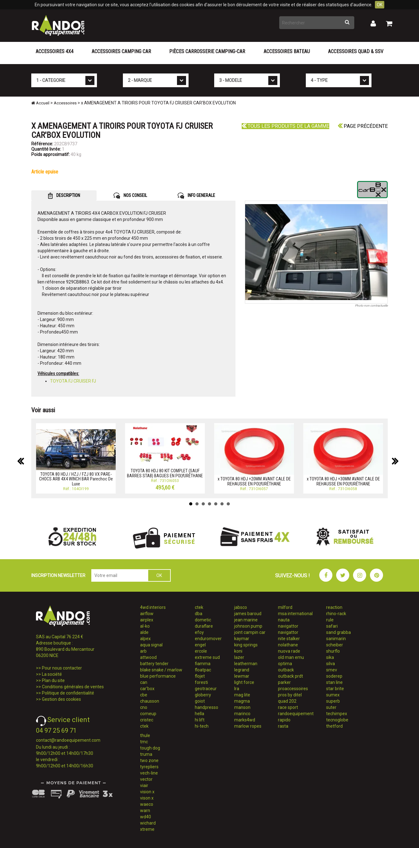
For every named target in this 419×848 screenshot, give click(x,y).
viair (144, 785)
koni (238, 651)
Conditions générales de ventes (73, 686)
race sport (288, 707)
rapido (284, 719)
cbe (143, 694)
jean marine (246, 619)
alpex (145, 638)
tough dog (150, 747)
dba (198, 613)
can (143, 682)
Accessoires (65, 103)
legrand (241, 669)
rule (330, 619)
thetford (334, 726)
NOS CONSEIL (130, 196)
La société (52, 674)
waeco (146, 804)
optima (285, 663)
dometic (203, 619)
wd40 (145, 816)
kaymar (241, 638)
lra (236, 688)
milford (285, 607)
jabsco (240, 607)
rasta (283, 726)
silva (330, 663)
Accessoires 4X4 (54, 51)
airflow (147, 613)
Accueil (40, 103)
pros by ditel (290, 694)
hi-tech (202, 726)
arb (143, 651)
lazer (239, 657)
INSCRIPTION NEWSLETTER (58, 575)
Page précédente (363, 126)
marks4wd (244, 719)
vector (146, 779)
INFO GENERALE (196, 196)
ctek (144, 726)
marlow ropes (247, 726)
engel (200, 644)
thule (145, 735)
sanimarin (336, 638)
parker (284, 682)
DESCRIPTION (64, 196)
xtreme (147, 829)
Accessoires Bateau (287, 51)
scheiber (334, 644)
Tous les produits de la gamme (285, 126)
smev (331, 669)
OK (379, 4)
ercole (201, 651)
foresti (201, 682)
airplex (146, 619)
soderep (334, 676)
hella (199, 713)
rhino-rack (336, 613)
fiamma (202, 663)
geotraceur (206, 688)
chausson (149, 701)
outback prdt (290, 676)
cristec (146, 719)
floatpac (203, 669)
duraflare (204, 626)
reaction (334, 607)
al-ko (145, 626)
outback (286, 669)
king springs (246, 644)
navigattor (288, 626)
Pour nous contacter (62, 667)
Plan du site (53, 680)
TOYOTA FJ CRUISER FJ (73, 381)
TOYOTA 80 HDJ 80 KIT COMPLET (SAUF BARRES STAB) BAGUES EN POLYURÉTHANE (165, 473)
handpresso (206, 707)
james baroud (247, 613)
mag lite (242, 694)
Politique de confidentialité (68, 692)
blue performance (158, 676)
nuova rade (289, 651)
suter (331, 707)
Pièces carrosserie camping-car (207, 51)
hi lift (199, 719)
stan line (334, 682)
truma (146, 754)
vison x (147, 797)
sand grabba (338, 632)
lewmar (241, 676)
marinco (242, 713)
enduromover (208, 638)
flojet (200, 676)
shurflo (333, 651)
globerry (203, 694)
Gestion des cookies (61, 699)
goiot (200, 701)
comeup (148, 713)
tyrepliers (149, 766)
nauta (284, 619)
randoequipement (296, 713)
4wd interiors (153, 607)
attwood (148, 657)
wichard (148, 822)
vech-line (149, 772)
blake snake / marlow (161, 669)
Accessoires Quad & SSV (355, 51)
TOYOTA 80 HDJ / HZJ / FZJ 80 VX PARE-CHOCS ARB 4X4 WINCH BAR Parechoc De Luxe (76, 479)
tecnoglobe (337, 719)
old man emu (291, 657)
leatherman (245, 663)
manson (242, 707)
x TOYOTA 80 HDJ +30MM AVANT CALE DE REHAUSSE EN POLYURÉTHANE (343, 481)
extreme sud (207, 657)
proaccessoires (293, 688)
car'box (147, 688)
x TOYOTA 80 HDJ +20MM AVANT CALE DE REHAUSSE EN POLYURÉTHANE (254, 481)
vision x (147, 791)
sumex (333, 694)
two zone (149, 760)
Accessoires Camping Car (121, 51)
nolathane (288, 644)
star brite (335, 688)
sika (330, 657)
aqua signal (151, 644)
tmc (144, 741)
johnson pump (248, 626)
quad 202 (287, 701)
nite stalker (289, 638)
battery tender (154, 663)
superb (333, 701)
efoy (199, 632)
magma (242, 701)
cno (143, 707)
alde (144, 632)
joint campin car (249, 632)
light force (244, 682)
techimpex (336, 713)
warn (145, 810)
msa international (295, 613)
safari (332, 626)
